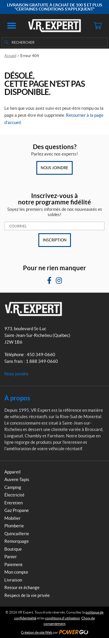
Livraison (13, 579)
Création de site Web (36, 632)
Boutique (13, 549)
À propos (17, 398)
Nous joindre (54, 168)
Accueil (10, 56)
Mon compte (16, 572)
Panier (10, 556)
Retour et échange (22, 587)
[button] (11, 25)
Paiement (13, 564)
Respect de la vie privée (27, 595)
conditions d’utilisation (62, 618)
